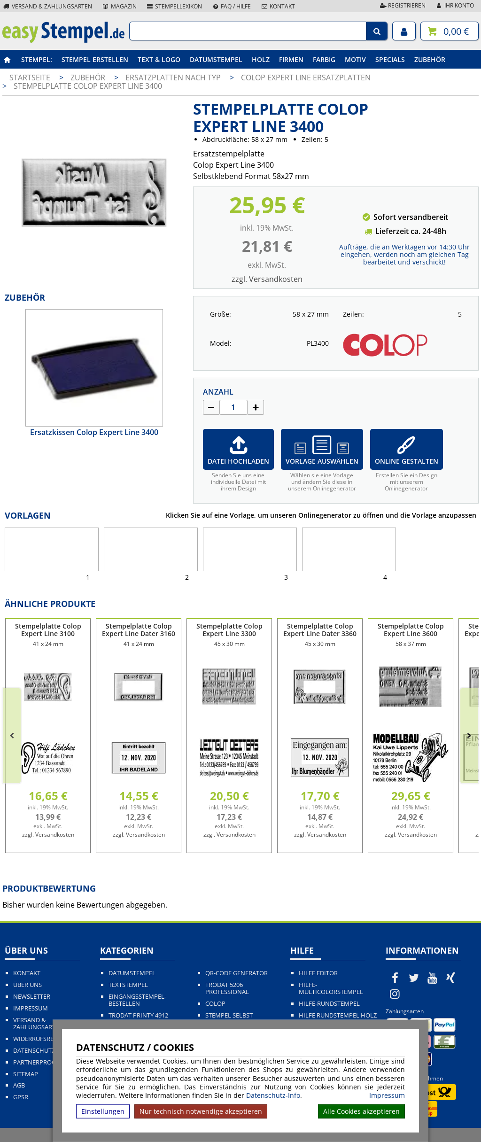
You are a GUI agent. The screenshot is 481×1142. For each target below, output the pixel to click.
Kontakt (277, 6)
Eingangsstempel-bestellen (137, 1000)
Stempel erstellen (95, 59)
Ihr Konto (454, 5)
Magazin (119, 6)
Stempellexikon (174, 6)
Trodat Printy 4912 (138, 1015)
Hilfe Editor (318, 973)
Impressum (387, 1095)
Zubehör (429, 59)
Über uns (27, 984)
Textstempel (128, 984)
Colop (215, 1003)
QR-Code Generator (236, 973)
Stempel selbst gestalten (229, 1019)
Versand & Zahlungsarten (47, 6)
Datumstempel (216, 59)
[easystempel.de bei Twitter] (414, 977)
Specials (390, 59)
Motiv (355, 59)
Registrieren (402, 5)
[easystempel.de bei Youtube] (432, 977)
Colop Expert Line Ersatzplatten (306, 77)
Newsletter (31, 996)
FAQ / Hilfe (231, 6)
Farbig (324, 59)
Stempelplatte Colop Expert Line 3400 (88, 86)
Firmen (291, 59)
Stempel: (36, 59)
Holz (261, 59)
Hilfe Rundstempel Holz (338, 1015)
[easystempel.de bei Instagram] (395, 993)
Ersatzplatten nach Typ (174, 77)
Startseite (29, 77)
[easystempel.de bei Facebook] (395, 977)
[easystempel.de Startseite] (63, 40)
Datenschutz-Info (273, 1095)
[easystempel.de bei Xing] (451, 977)
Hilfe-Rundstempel (329, 1003)
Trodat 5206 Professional (227, 988)
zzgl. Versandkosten (267, 279)
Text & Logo (159, 59)
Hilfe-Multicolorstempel (331, 988)
